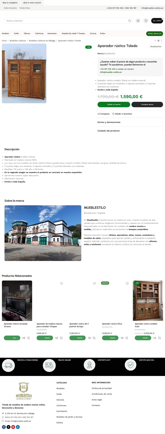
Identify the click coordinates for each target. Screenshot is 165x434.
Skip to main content (32, 3)
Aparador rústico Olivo (112, 324)
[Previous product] (155, 40)
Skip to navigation (10, 3)
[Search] (69, 21)
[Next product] (161, 40)
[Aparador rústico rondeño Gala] (148, 301)
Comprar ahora (147, 104)
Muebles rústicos (18, 41)
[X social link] (8, 422)
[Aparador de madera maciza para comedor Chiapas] (50, 301)
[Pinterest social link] (13, 422)
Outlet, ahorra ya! (154, 33)
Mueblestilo (155, 46)
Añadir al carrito (113, 104)
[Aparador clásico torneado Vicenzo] (17, 301)
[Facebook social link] (4, 422)
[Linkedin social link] (18, 422)
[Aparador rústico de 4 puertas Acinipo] (82, 301)
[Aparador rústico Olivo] (115, 301)
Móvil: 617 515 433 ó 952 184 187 (19, 412)
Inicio (4, 41)
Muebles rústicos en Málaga (42, 41)
